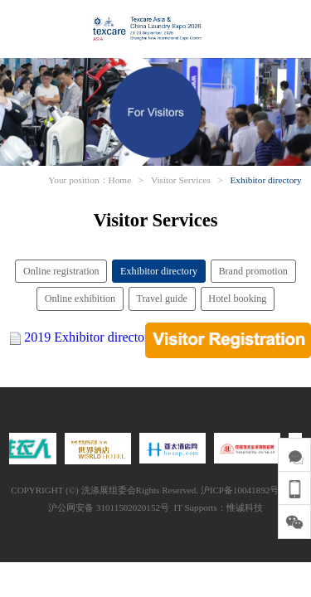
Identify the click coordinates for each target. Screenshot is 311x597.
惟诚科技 (244, 507)
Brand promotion (253, 271)
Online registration (61, 271)
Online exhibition (80, 298)
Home (120, 180)
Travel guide (162, 298)
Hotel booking (237, 298)
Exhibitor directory (265, 180)
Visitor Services (181, 180)
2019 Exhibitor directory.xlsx (102, 337)
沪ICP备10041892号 (240, 490)
